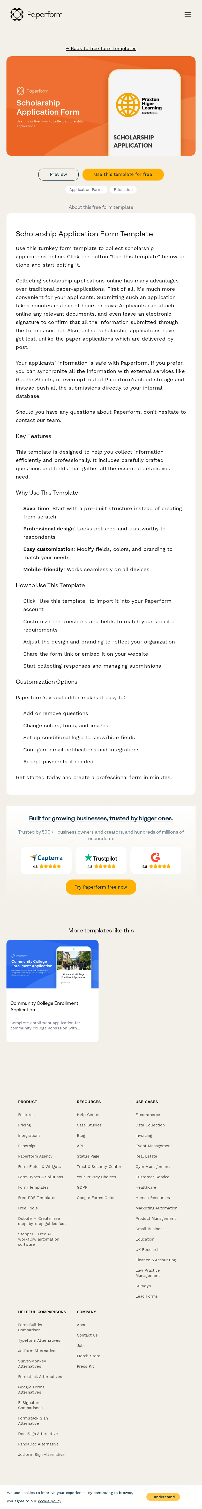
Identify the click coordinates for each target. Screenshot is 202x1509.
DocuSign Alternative (38, 1433)
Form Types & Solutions (40, 1177)
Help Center (88, 1114)
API (80, 1146)
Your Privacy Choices (96, 1177)
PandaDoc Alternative (38, 1444)
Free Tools (28, 1208)
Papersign (27, 1146)
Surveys (143, 1286)
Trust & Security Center (99, 1166)
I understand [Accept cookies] (163, 1497)
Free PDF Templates (37, 1197)
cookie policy (49, 1501)
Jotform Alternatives (37, 1350)
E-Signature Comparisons (30, 1405)
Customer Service (153, 1177)
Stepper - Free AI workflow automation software (38, 1239)
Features (26, 1114)
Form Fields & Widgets (39, 1166)
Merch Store (88, 1356)
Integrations (29, 1135)
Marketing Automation (156, 1208)
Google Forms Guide (96, 1197)
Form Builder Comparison (30, 1327)
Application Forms (86, 189)
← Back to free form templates (101, 48)
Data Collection (150, 1125)
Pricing (24, 1125)
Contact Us (87, 1335)
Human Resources (153, 1197)
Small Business (150, 1229)
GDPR (82, 1187)
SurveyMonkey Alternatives (32, 1364)
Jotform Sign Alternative (41, 1454)
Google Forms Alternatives (31, 1390)
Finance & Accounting (156, 1260)
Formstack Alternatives (40, 1376)
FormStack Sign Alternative (33, 1421)
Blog (81, 1135)
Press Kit (85, 1366)
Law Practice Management (148, 1273)
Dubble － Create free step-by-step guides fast (42, 1221)
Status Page (88, 1156)
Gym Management (153, 1166)
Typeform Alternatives (39, 1340)
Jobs (81, 1345)
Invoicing (144, 1135)
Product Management (156, 1218)
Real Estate (146, 1156)
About (82, 1325)
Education (123, 189)
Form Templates (33, 1187)
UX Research (148, 1249)
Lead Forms (147, 1296)
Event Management (154, 1146)
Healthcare (146, 1187)
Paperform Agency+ (36, 1156)
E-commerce (148, 1114)
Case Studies (89, 1125)
